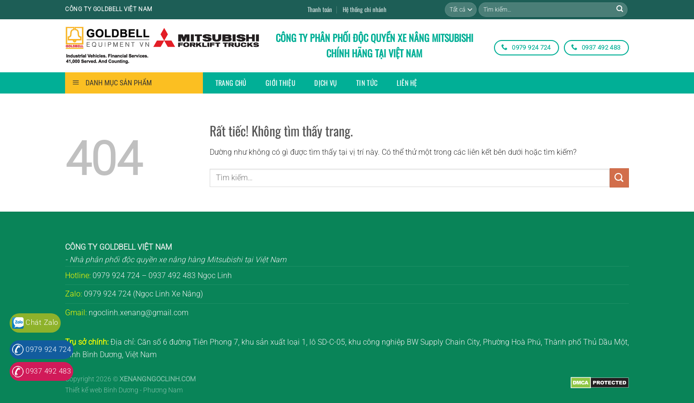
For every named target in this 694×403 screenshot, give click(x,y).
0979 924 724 (48, 349)
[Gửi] (620, 9)
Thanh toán (319, 9)
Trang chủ (231, 83)
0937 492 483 (48, 371)
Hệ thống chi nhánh (365, 9)
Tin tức (366, 83)
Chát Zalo (42, 322)
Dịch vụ (325, 83)
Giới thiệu (280, 83)
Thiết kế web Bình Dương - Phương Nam (124, 390)
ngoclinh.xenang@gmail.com (138, 312)
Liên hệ (407, 83)
